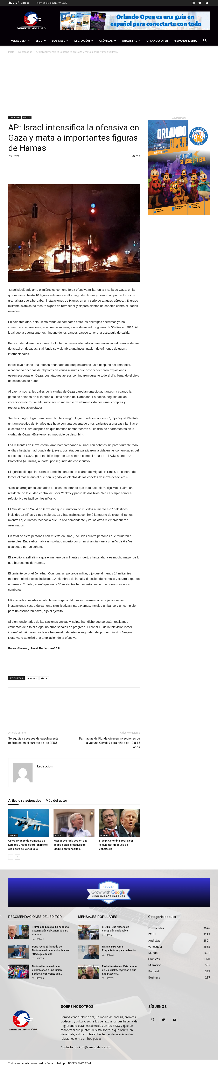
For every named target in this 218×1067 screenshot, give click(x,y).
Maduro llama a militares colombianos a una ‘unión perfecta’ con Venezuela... (47, 970)
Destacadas (25, 52)
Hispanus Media (185, 40)
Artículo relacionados (25, 800)
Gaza (44, 678)
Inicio (11, 52)
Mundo (26, 117)
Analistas (131, 40)
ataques (32, 678)
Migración (83, 40)
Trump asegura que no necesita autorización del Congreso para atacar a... (50, 931)
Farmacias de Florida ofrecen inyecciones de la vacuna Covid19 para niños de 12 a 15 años (109, 743)
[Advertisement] (109, 85)
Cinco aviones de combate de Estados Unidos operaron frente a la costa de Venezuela (28, 844)
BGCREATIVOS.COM (79, 1063)
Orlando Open (157, 40)
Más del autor (56, 800)
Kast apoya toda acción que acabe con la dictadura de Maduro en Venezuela (70, 844)
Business (60, 40)
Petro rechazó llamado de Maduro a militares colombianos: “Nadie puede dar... (51, 950)
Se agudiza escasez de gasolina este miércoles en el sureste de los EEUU (33, 741)
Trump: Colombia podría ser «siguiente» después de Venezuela (116, 844)
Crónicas (107, 40)
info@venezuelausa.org (94, 1047)
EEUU (41, 40)
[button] (205, 41)
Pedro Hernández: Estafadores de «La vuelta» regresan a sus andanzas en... (120, 970)
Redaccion (44, 766)
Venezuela (20, 40)
